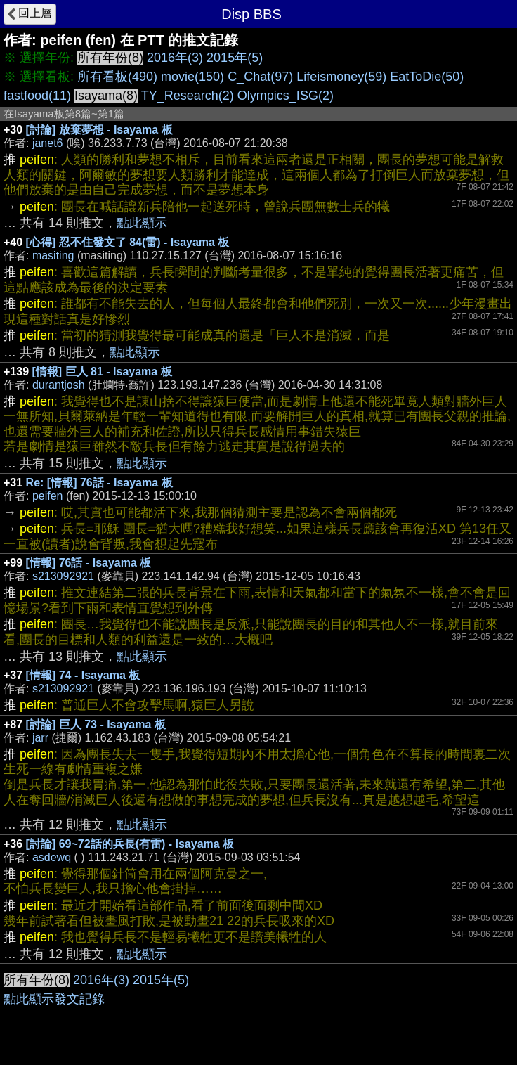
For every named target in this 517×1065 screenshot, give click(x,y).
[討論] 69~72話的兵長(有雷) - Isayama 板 (130, 844)
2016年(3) (175, 58)
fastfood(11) (37, 96)
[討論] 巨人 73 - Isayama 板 (96, 724)
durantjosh (58, 385)
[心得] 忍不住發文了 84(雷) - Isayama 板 (128, 242)
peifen (47, 496)
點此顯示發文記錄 (54, 999)
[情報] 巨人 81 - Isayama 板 (102, 371)
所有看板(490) (117, 77)
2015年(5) (235, 58)
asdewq (51, 857)
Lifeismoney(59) (341, 77)
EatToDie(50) (427, 77)
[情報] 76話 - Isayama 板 (89, 563)
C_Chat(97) (260, 77)
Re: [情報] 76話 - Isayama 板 (99, 483)
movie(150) (192, 77)
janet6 (47, 143)
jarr (40, 738)
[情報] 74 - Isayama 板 (83, 675)
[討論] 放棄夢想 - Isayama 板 (99, 130)
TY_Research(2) (187, 96)
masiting (53, 256)
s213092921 (63, 576)
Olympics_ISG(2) (285, 96)
